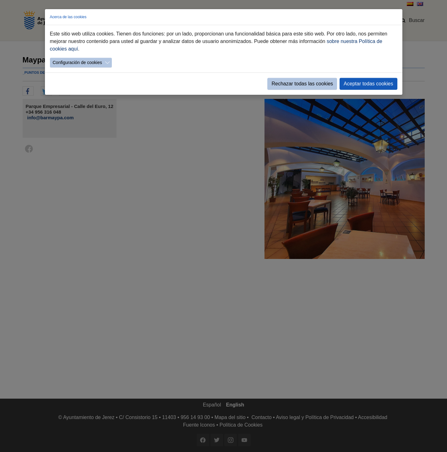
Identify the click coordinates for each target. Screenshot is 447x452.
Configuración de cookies (77, 62)
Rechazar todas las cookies (302, 83)
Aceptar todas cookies (368, 83)
